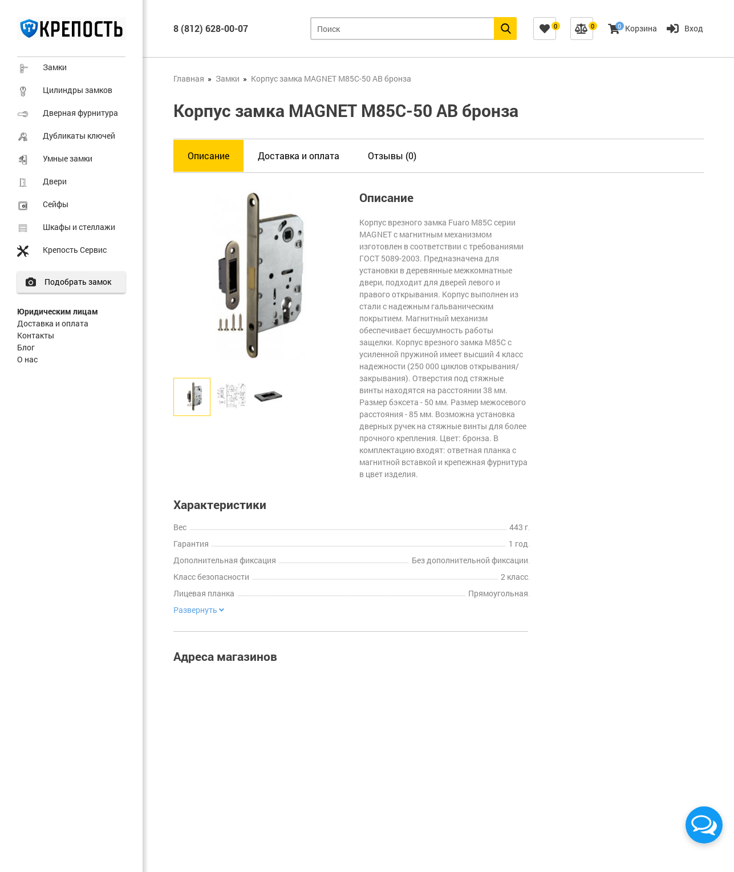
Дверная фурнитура (80, 112)
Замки (55, 67)
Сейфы (55, 204)
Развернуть (198, 610)
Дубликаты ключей (79, 135)
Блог (26, 347)
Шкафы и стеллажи (79, 226)
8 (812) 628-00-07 (210, 28)
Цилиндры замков (77, 89)
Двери (55, 181)
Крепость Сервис (75, 249)
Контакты (35, 335)
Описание (208, 156)
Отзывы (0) (392, 156)
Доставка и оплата (52, 323)
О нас (27, 359)
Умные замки (67, 158)
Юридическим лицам (57, 311)
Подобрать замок (77, 281)
